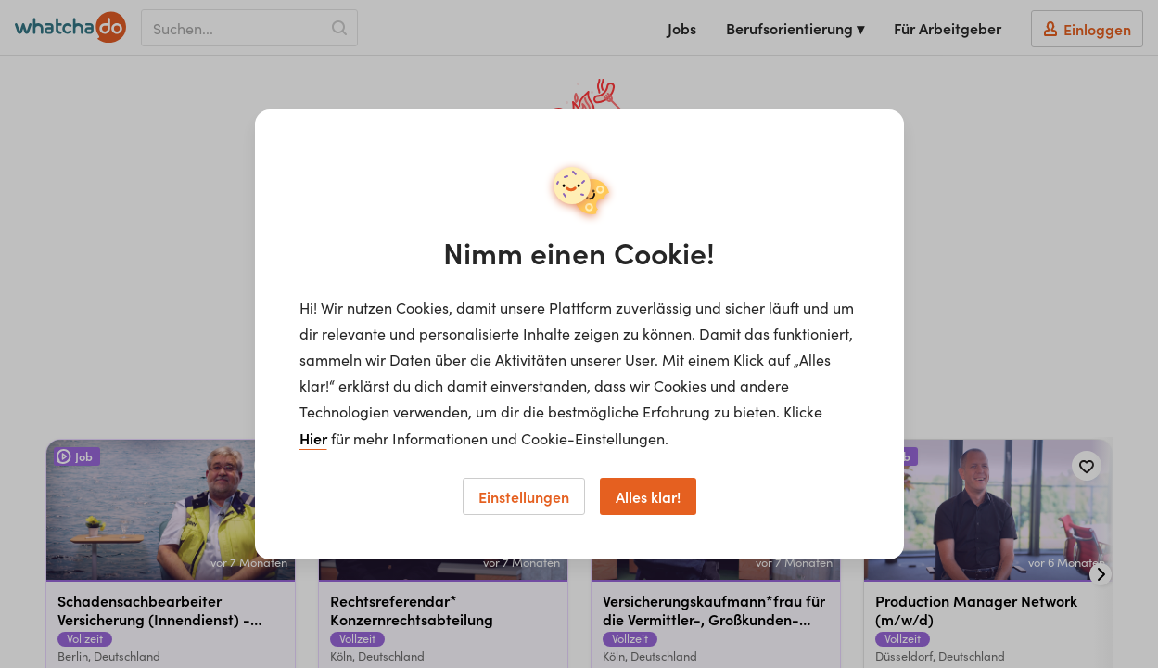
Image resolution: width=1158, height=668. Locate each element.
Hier (313, 438)
